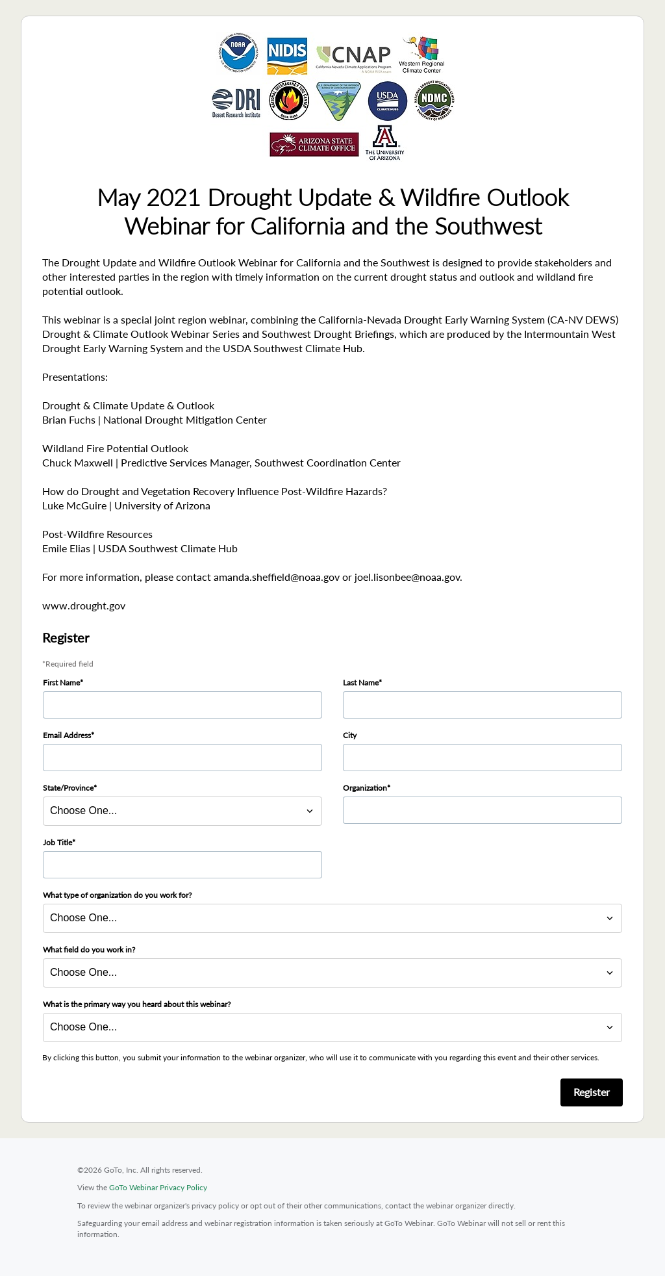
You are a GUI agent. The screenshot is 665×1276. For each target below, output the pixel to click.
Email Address (67, 735)
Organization (365, 788)
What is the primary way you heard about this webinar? (137, 1004)
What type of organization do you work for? (117, 895)
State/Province (68, 788)
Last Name (361, 682)
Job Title (57, 842)
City (350, 735)
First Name (61, 682)
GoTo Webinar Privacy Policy (158, 1187)
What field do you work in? (89, 949)
